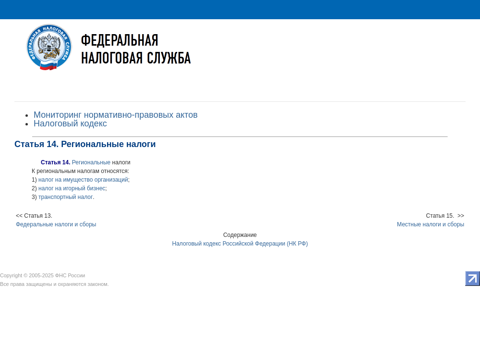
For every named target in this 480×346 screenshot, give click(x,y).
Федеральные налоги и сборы (56, 224)
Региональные (91, 162)
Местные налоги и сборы (430, 224)
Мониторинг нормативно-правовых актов (116, 115)
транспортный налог (65, 197)
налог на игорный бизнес (71, 188)
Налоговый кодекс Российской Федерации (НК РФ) (240, 243)
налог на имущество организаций (83, 179)
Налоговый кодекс (70, 123)
